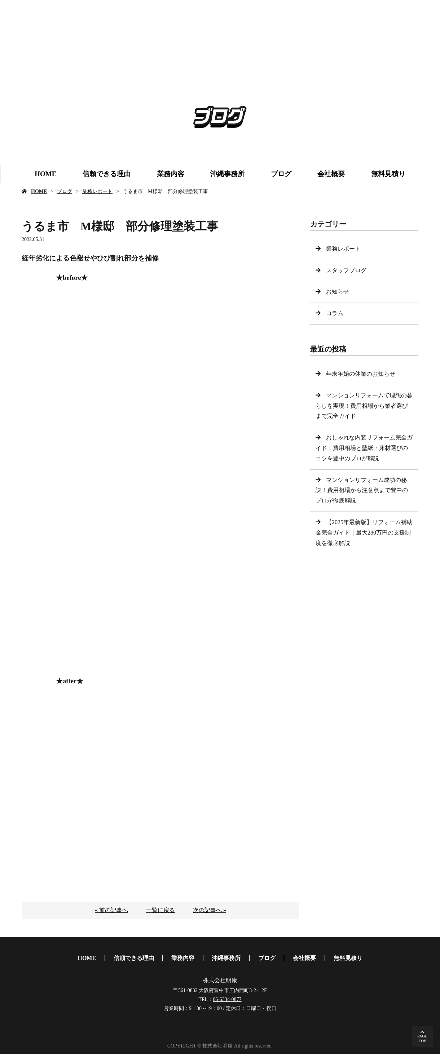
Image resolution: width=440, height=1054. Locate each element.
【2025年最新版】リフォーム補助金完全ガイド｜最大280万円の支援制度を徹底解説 (364, 532)
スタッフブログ (346, 270)
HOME (45, 174)
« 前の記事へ (111, 910)
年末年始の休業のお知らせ (360, 374)
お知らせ (337, 292)
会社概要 (331, 174)
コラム (334, 313)
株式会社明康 (220, 980)
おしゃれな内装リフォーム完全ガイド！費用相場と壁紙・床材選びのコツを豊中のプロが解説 (364, 447)
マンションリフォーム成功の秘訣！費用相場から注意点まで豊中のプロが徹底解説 (362, 490)
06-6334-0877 (227, 999)
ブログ (281, 174)
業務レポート (97, 191)
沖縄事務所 (227, 174)
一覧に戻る (160, 910)
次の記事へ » (209, 910)
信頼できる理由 (107, 174)
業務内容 (170, 174)
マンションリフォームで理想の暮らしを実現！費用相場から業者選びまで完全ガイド (364, 405)
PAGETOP (422, 1038)
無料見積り (388, 174)
